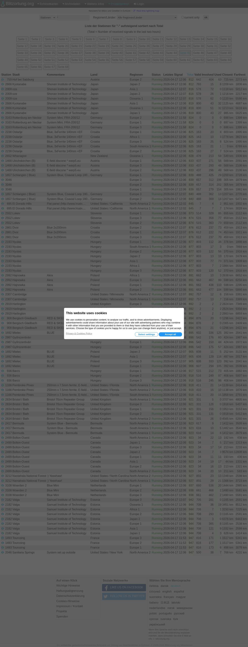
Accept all (170, 334)
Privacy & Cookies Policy (79, 333)
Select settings (146, 334)
